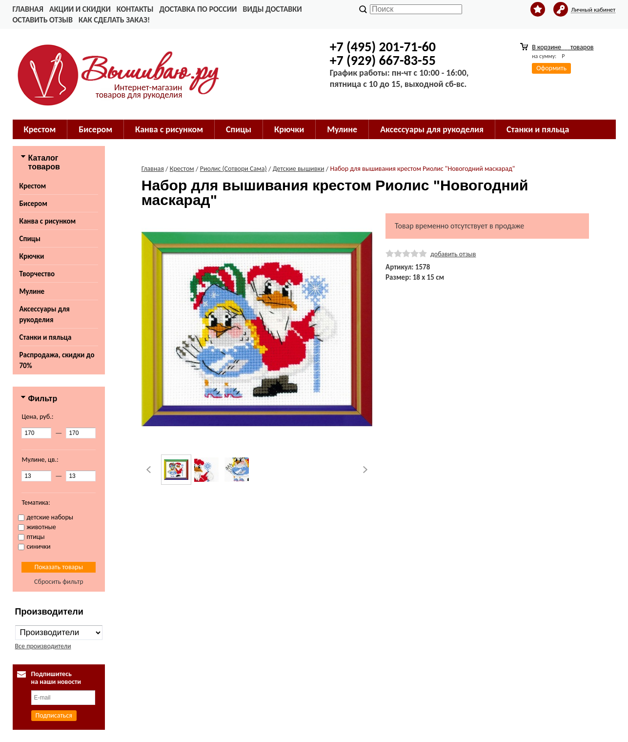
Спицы (238, 129)
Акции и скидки (80, 9)
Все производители (43, 646)
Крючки (289, 129)
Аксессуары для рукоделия (432, 129)
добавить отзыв (453, 254)
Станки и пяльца (537, 129)
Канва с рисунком (169, 129)
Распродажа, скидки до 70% (57, 360)
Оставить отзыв (43, 19)
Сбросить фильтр (58, 581)
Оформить (551, 68)
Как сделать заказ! (114, 19)
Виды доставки (272, 9)
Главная (28, 9)
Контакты (135, 9)
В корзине (562, 47)
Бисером (95, 129)
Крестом (40, 129)
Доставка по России (198, 9)
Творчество (37, 273)
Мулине (342, 129)
